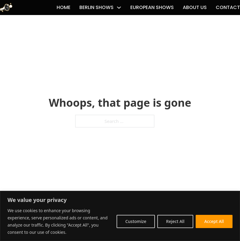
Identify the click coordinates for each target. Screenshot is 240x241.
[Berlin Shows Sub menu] (119, 7)
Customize (135, 221)
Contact (228, 7)
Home (63, 7)
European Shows (152, 7)
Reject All (175, 221)
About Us (195, 7)
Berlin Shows (96, 7)
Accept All (214, 221)
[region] (120, 216)
